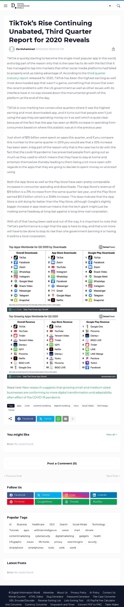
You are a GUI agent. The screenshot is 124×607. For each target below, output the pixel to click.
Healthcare (38, 524)
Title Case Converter (104, 596)
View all (110, 434)
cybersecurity (42, 536)
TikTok (11, 410)
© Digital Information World (24, 592)
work (62, 547)
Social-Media (88, 405)
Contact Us (109, 592)
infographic (15, 541)
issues (30, 541)
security (92, 541)
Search (63, 524)
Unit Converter (13, 604)
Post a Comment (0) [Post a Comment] (62, 463)
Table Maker (112, 604)
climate (89, 530)
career (65, 530)
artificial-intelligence (45, 530)
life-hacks (44, 541)
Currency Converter (36, 604)
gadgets (84, 536)
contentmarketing (42, 405)
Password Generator (78, 596)
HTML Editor (36, 596)
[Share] (112, 49)
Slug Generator (54, 596)
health (97, 536)
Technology (102, 405)
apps (19, 405)
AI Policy (94, 592)
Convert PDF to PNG (90, 604)
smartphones (35, 547)
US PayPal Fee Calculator (101, 600)
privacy (58, 541)
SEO (52, 524)
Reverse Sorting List (49, 600)
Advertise (48, 592)
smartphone (16, 547)
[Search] (118, 6)
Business (22, 524)
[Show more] (73, 419)
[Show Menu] (6, 6)
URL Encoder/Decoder (22, 600)
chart (27, 405)
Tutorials (14, 530)
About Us (62, 592)
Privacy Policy (78, 592)
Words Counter (17, 596)
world (73, 547)
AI (10, 524)
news (76, 405)
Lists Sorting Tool (73, 600)
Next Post (112, 476)
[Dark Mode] (111, 6)
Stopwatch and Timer (62, 604)
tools (51, 547)
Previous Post (14, 476)
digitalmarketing (62, 405)
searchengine (75, 541)
